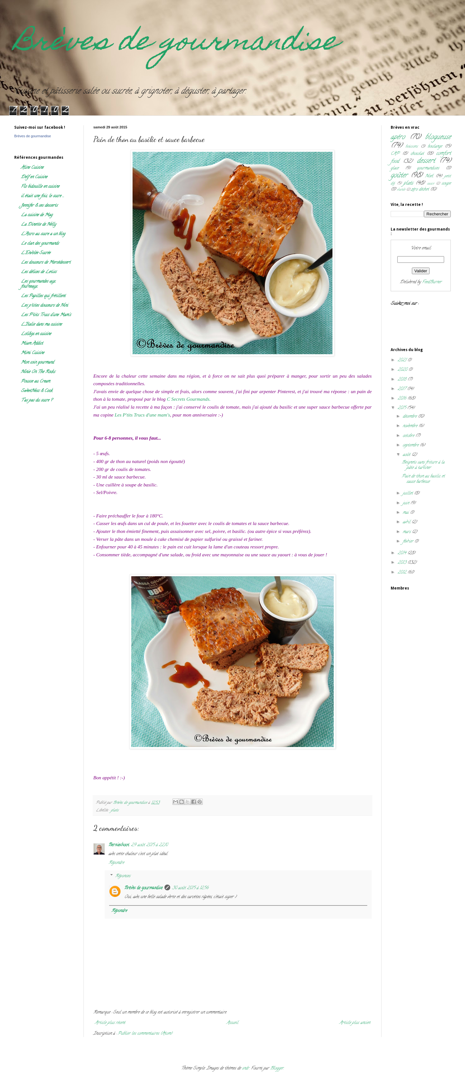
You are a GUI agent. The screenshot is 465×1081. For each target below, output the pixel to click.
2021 (402, 360)
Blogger (276, 1068)
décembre (410, 416)
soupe (446, 183)
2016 (402, 398)
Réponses (122, 876)
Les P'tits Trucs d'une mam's (142, 414)
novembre (410, 426)
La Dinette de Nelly (38, 224)
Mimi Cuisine (32, 353)
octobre (409, 436)
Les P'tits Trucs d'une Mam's (46, 315)
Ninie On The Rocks (38, 372)
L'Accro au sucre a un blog (43, 234)
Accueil (232, 1023)
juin (406, 503)
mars (407, 532)
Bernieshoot (118, 845)
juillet (408, 493)
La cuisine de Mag (37, 215)
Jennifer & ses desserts (39, 205)
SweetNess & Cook (37, 391)
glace (395, 168)
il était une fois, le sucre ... (42, 196)
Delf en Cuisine (34, 177)
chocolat (417, 154)
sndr (245, 1068)
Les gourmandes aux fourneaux (38, 284)
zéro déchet (420, 189)
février (408, 541)
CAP (395, 154)
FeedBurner (432, 282)
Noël (429, 176)
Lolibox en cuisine (36, 334)
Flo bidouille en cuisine (40, 186)
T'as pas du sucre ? (36, 400)
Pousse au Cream (35, 381)
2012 (402, 572)
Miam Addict (32, 343)
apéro (398, 137)
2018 (402, 379)
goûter (399, 175)
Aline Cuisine (32, 167)
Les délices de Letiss (38, 272)
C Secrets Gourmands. (188, 399)
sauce (430, 184)
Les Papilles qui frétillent (43, 296)
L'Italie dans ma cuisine (41, 324)
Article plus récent (110, 1023)
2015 (402, 408)
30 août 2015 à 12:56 (190, 888)
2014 (402, 553)
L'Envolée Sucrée (35, 253)
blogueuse (438, 137)
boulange (435, 146)
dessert (426, 161)
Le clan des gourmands (40, 243)
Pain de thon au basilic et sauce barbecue (423, 479)
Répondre (116, 863)
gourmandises (428, 168)
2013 (402, 562)
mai (406, 513)
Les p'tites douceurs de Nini (44, 305)
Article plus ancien (354, 1023)
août (407, 455)
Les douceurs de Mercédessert (46, 262)
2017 (402, 389)
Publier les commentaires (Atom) (145, 1033)
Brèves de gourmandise (176, 43)
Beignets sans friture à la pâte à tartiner (423, 465)
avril (407, 522)
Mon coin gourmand (37, 362)
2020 (403, 370)
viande (401, 190)
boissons (412, 147)
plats (115, 810)
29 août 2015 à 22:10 (149, 845)
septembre (411, 445)
